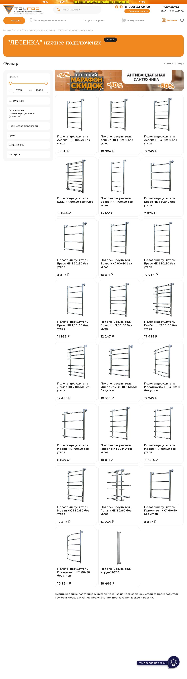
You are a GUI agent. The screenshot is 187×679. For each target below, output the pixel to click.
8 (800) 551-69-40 (137, 7)
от (10, 90)
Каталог (16, 20)
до (30, 90)
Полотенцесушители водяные (39, 30)
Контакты (170, 7)
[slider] (10, 83)
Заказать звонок (138, 11)
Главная (7, 30)
